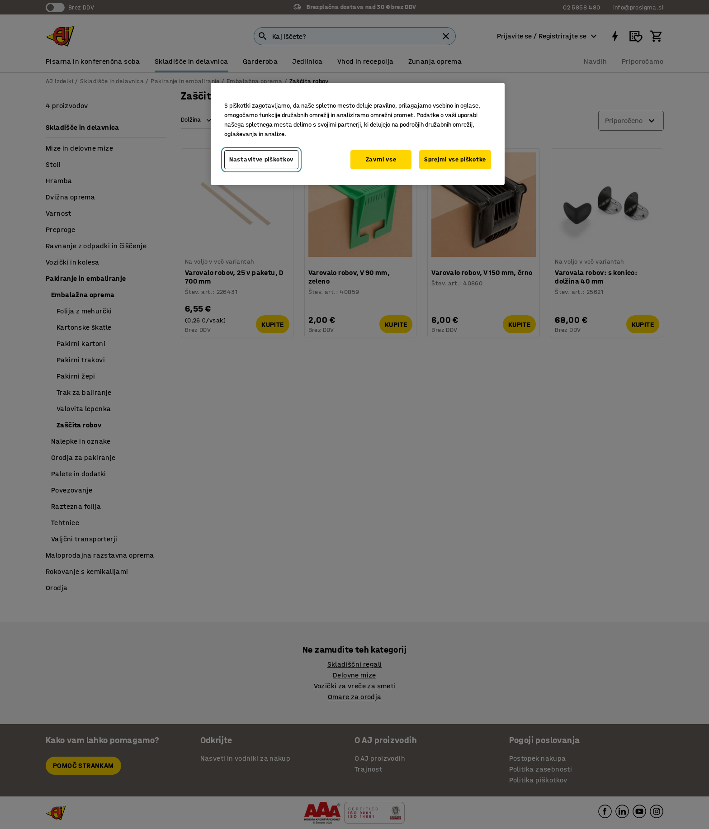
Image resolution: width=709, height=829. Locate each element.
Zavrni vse (381, 159)
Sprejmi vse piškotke (455, 159)
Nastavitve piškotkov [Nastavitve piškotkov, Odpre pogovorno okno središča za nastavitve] (261, 159)
